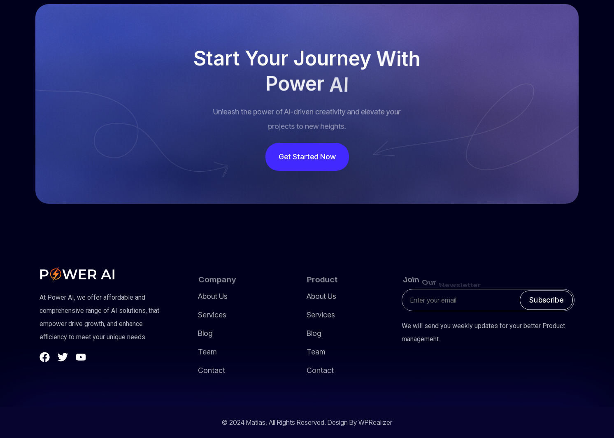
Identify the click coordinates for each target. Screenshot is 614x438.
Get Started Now (307, 156)
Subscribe (546, 300)
